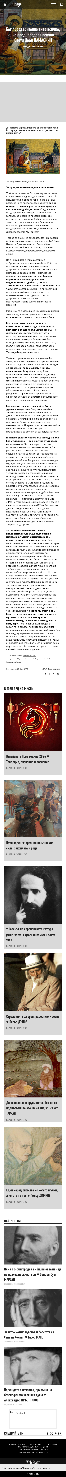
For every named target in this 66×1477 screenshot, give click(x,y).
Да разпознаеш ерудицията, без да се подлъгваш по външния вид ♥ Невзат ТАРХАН (32, 1108)
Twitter (49, 674)
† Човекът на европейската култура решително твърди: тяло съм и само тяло (30, 934)
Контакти (21, 1444)
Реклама (12, 1444)
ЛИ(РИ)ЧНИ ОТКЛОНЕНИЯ (13, 1404)
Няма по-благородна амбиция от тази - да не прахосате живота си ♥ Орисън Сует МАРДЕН (32, 1274)
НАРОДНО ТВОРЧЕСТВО (33, 46)
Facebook (45, 674)
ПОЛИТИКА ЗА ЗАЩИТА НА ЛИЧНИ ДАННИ (33, 1447)
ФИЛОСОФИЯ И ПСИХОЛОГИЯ (14, 1284)
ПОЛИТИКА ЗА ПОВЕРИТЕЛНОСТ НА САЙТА (33, 1450)
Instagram (58, 674)
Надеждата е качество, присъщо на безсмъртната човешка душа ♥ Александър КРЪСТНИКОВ (28, 1394)
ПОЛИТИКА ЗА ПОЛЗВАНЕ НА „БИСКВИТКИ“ (33, 1452)
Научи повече (43, 1467)
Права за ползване (35, 1444)
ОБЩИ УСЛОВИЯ (51, 1444)
